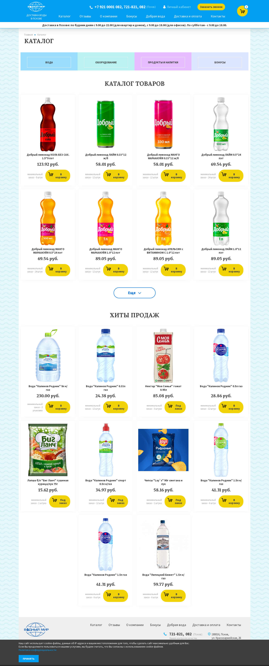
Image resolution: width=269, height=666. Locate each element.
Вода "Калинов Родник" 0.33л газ (105, 389)
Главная (28, 34)
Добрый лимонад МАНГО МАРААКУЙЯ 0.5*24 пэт (48, 251)
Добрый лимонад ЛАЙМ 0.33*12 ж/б (105, 157)
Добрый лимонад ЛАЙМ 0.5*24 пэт (221, 157)
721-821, (129, 6)
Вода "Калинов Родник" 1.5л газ (105, 576)
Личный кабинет (178, 7)
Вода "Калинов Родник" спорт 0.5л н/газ (105, 483)
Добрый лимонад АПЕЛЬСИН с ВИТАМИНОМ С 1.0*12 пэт (163, 251)
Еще (134, 293)
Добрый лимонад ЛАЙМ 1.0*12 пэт (221, 251)
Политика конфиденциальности (37, 650)
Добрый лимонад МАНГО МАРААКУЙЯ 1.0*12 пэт (105, 251)
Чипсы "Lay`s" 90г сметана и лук (163, 483)
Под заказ (174, 408)
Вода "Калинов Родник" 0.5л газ (221, 387)
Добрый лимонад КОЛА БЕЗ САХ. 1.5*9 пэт (48, 157)
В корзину (57, 176)
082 (141, 6)
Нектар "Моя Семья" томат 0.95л (163, 389)
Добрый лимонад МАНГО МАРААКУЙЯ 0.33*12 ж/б (163, 157)
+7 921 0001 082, (107, 6)
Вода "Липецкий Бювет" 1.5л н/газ (163, 578)
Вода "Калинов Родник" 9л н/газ (48, 389)
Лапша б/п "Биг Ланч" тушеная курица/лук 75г (47, 483)
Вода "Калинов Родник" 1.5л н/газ (221, 483)
